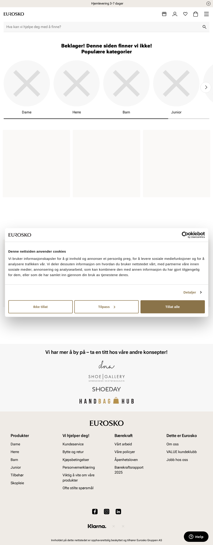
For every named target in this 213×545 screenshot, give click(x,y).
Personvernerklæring (79, 467)
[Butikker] (164, 14)
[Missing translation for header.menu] (206, 14)
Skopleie (17, 483)
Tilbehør (17, 475)
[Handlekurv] (195, 14)
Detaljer (189, 292)
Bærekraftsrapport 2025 (129, 470)
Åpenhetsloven (126, 459)
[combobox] (102, 26)
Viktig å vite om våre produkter (78, 477)
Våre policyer (125, 452)
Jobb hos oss (177, 459)
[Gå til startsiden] (14, 14)
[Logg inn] (174, 14)
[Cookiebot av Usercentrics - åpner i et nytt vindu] (185, 235)
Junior (16, 467)
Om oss (172, 444)
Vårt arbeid (123, 444)
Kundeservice (73, 444)
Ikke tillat (40, 306)
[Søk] (204, 27)
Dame (15, 444)
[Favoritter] (185, 14)
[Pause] (208, 3)
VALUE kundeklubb (181, 452)
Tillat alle (172, 306)
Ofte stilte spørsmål (78, 488)
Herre (15, 452)
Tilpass (106, 306)
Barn (14, 459)
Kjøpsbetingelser (76, 459)
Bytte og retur (73, 452)
